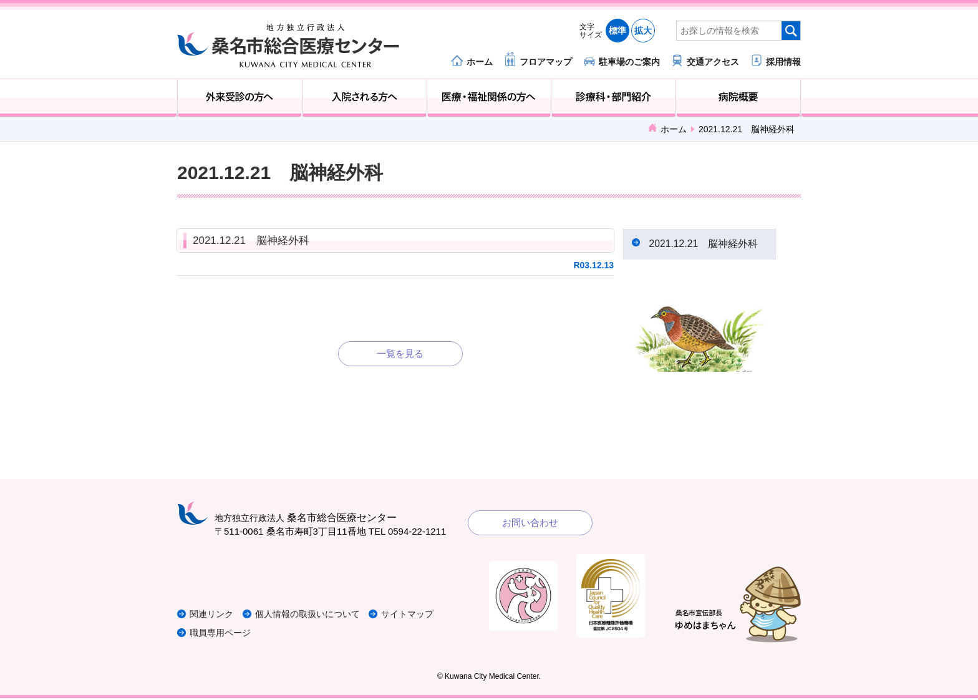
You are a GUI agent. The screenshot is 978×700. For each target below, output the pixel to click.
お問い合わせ (530, 524)
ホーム (480, 61)
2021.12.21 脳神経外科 (251, 240)
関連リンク (213, 616)
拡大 (643, 31)
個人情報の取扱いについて (317, 616)
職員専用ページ (222, 634)
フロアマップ (546, 61)
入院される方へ (364, 98)
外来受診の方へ (239, 98)
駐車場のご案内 (629, 61)
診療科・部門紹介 (613, 98)
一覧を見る (400, 353)
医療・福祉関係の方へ (489, 98)
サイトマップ (422, 616)
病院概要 (738, 98)
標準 (617, 31)
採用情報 (783, 61)
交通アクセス (713, 61)
